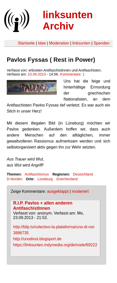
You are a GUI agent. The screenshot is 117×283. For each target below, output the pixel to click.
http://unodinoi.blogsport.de (37, 239)
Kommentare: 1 (72, 74)
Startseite (26, 43)
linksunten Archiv (68, 20)
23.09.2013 (37, 74)
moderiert (80, 191)
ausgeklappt (57, 191)
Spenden (102, 43)
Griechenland (67, 179)
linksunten (81, 43)
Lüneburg (45, 179)
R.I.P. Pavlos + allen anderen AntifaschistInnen (42, 205)
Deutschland (83, 174)
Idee (42, 43)
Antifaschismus (36, 174)
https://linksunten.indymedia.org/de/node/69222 (55, 245)
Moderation (59, 43)
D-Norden (14, 179)
